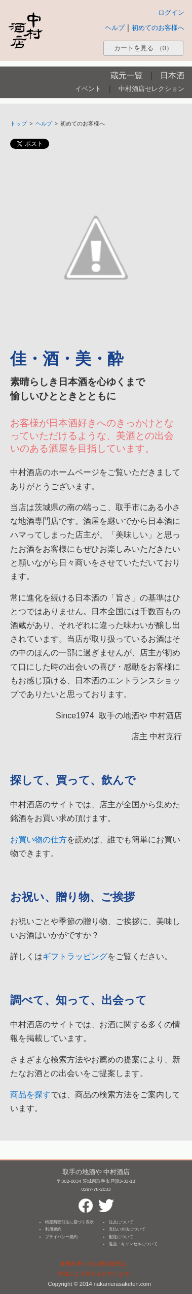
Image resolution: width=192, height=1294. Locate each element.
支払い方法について (127, 1229)
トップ (18, 123)
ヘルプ (115, 27)
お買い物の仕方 (38, 839)
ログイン (171, 12)
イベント (88, 88)
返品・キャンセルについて (133, 1244)
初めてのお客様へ (158, 27)
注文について (121, 1222)
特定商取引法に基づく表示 (69, 1222)
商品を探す (30, 1094)
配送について (121, 1237)
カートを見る (143, 48)
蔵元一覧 (126, 75)
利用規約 (53, 1229)
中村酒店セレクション (151, 88)
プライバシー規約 (61, 1237)
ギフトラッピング (75, 956)
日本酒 (172, 75)
